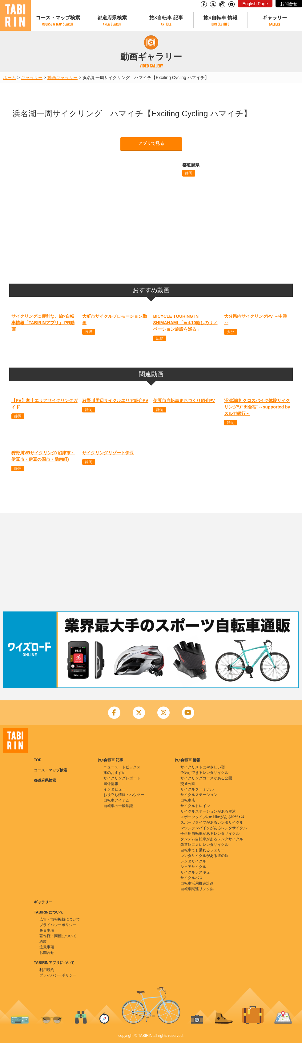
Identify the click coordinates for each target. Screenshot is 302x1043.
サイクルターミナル (197, 789)
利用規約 (46, 970)
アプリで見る (151, 143)
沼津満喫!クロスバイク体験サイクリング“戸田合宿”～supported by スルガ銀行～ (257, 407)
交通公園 (187, 784)
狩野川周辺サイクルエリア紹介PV (115, 400)
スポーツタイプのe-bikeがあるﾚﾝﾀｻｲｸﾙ (212, 817)
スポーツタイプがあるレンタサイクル (211, 822)
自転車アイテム (116, 800)
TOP (37, 760)
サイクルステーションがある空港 (208, 811)
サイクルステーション (198, 795)
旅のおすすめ (114, 772)
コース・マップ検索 (58, 17)
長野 (88, 332)
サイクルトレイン (195, 806)
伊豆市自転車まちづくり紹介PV (184, 400)
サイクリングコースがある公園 (206, 778)
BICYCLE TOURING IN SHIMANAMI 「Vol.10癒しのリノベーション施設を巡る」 (185, 323)
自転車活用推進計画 (197, 883)
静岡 (188, 173)
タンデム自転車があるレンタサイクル (211, 839)
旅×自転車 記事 (166, 17)
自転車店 (187, 800)
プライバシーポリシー (57, 925)
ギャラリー (274, 17)
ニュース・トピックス (121, 767)
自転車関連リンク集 (197, 889)
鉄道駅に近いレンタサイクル (204, 844)
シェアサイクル (193, 867)
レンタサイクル (193, 861)
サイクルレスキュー (197, 872)
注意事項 (46, 947)
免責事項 (46, 930)
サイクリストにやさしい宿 (202, 767)
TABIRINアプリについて (54, 963)
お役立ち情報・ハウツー (123, 795)
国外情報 (110, 784)
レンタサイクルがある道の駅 (204, 856)
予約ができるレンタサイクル (204, 772)
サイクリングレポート (121, 778)
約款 (43, 941)
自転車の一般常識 (118, 806)
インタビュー (114, 789)
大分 (230, 332)
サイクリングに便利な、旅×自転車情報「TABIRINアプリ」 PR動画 (42, 323)
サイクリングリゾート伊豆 (108, 452)
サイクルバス (191, 878)
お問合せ (288, 3)
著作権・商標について (57, 936)
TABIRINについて (48, 912)
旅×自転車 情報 (220, 17)
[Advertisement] (151, 562)
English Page (255, 3)
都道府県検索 (112, 17)
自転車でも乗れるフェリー (202, 850)
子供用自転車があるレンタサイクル (210, 833)
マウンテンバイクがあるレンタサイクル (213, 828)
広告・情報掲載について (59, 919)
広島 (159, 338)
